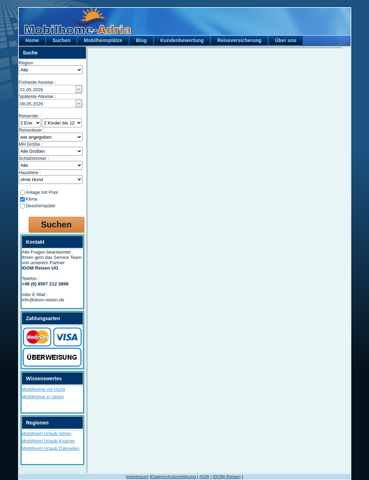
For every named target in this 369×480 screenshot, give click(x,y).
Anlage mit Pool (42, 192)
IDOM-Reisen (227, 476)
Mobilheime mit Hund (43, 389)
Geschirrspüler (41, 205)
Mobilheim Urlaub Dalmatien (51, 448)
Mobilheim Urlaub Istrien (46, 433)
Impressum (137, 476)
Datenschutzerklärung (174, 476)
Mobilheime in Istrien (43, 396)
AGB (204, 476)
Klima (32, 199)
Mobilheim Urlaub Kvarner (48, 441)
